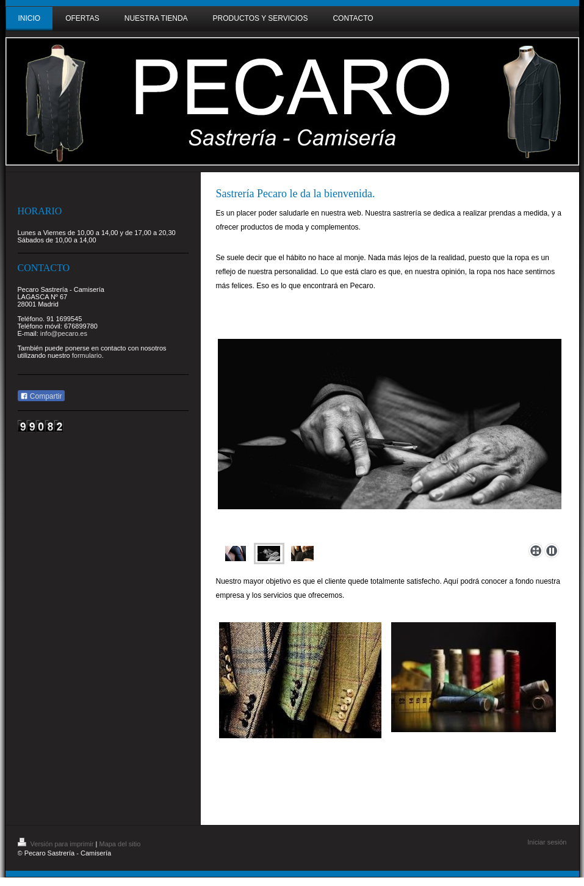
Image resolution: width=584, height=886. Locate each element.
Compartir (41, 396)
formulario (87, 355)
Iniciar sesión (546, 842)
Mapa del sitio (119, 844)
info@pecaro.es (63, 333)
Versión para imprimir (57, 844)
